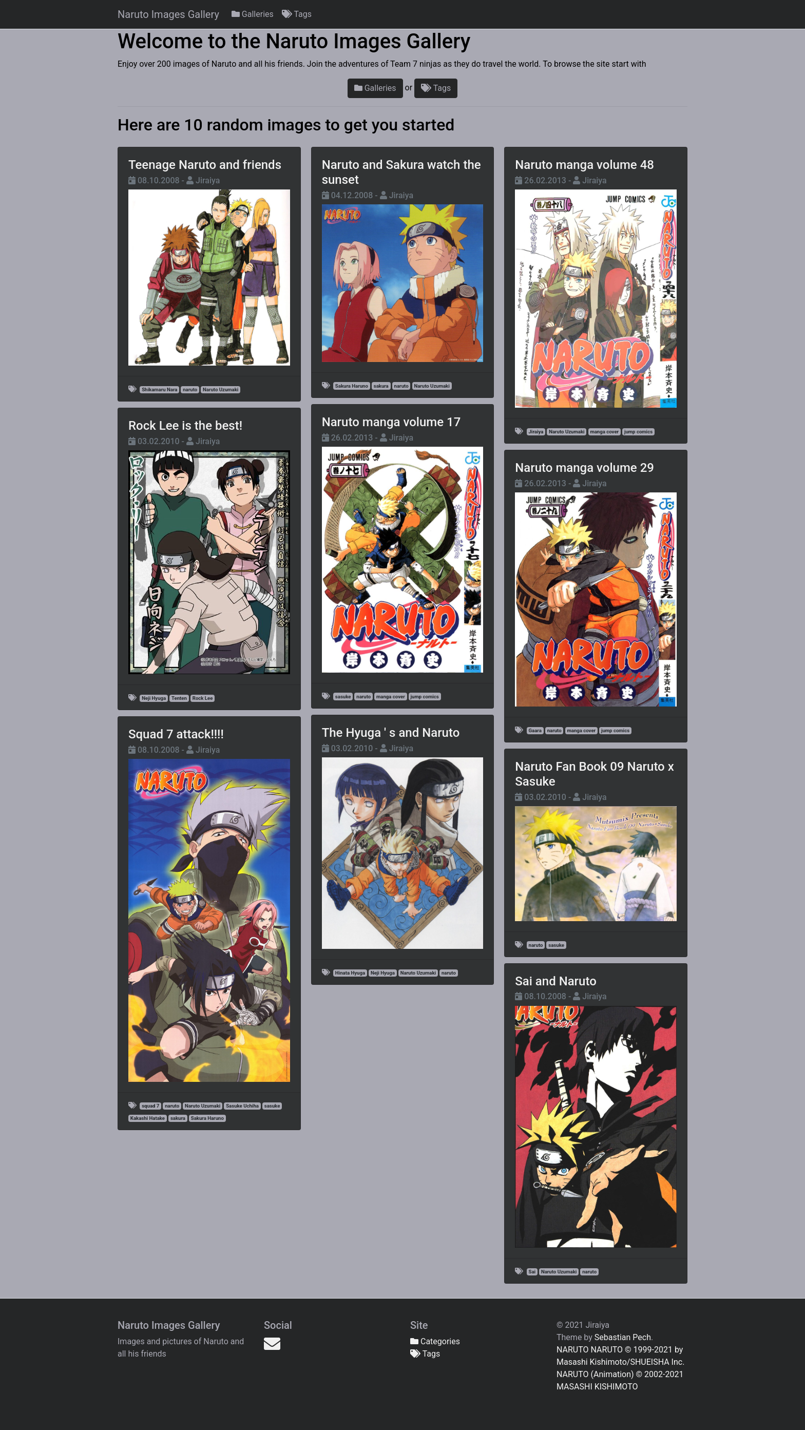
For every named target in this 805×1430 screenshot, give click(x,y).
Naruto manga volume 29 (584, 468)
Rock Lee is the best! (185, 425)
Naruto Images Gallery (168, 14)
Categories (435, 1341)
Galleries (253, 14)
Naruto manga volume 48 (584, 165)
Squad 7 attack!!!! (176, 734)
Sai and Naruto (555, 981)
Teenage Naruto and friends (204, 165)
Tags (297, 14)
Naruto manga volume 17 (391, 422)
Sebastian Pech (623, 1337)
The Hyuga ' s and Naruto (391, 733)
